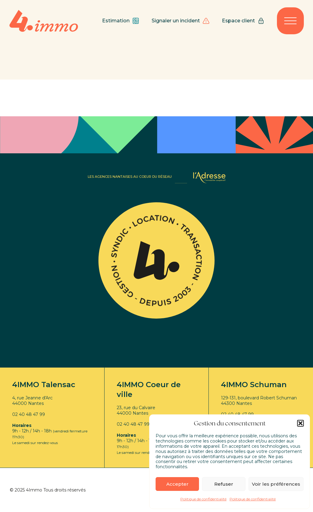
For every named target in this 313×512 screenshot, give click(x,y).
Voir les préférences (276, 484)
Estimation (120, 20)
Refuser (223, 484)
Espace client (243, 20)
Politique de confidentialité (203, 499)
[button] (300, 423)
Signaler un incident (181, 20)
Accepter (177, 484)
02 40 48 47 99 (28, 414)
